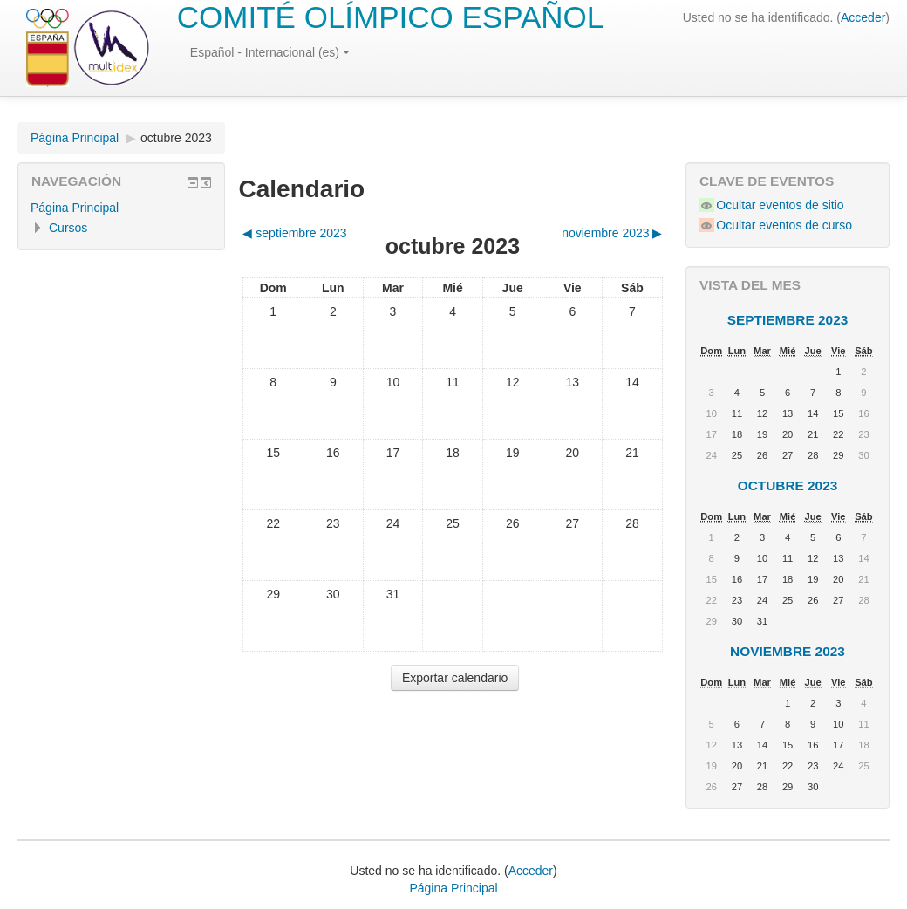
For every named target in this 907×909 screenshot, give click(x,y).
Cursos (68, 228)
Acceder (863, 17)
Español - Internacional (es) (270, 52)
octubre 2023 (176, 138)
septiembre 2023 (788, 319)
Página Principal (75, 138)
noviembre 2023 (787, 651)
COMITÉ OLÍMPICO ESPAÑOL (390, 17)
